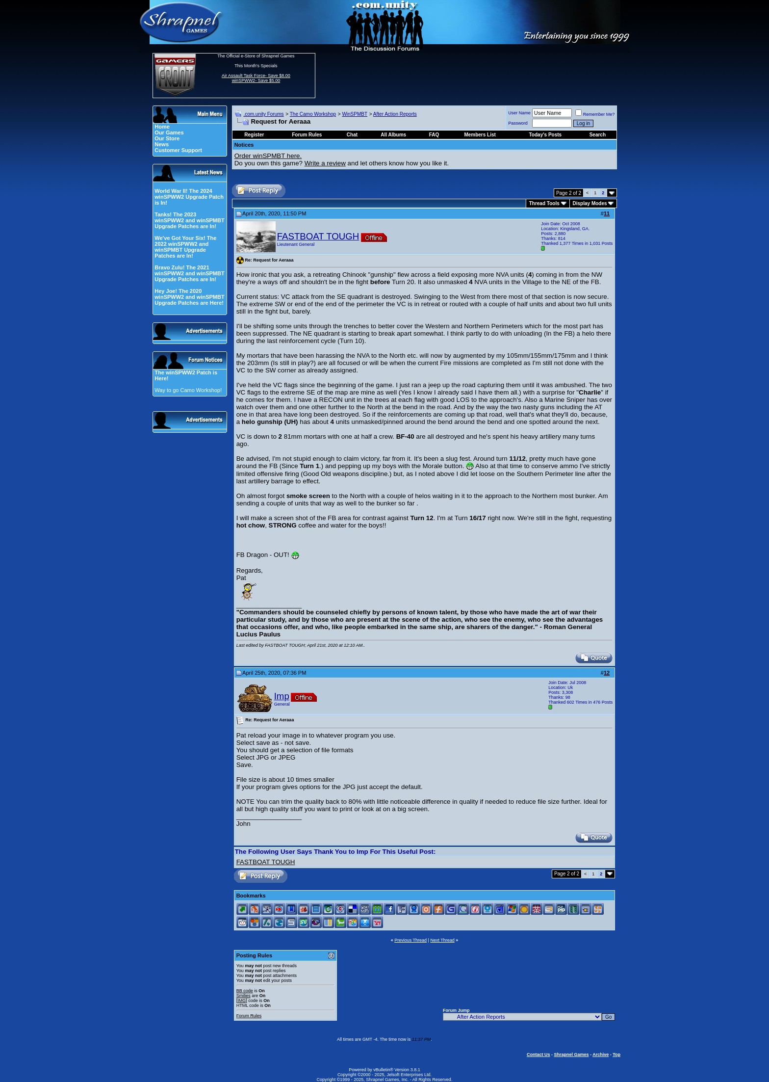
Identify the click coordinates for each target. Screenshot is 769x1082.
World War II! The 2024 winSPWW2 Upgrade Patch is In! (189, 197)
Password (518, 123)
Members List (479, 134)
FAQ (434, 134)
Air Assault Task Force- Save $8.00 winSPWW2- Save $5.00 (256, 78)
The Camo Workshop (313, 114)
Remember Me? (595, 114)
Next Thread (442, 940)
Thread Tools (544, 203)
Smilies (243, 995)
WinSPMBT (354, 114)
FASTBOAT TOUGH (318, 236)
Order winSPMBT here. (268, 155)
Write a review (325, 163)
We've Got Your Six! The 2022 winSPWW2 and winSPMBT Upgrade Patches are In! (185, 247)
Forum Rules (249, 1015)
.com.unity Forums (263, 114)
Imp (281, 696)
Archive (600, 1054)
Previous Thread (410, 940)
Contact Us (538, 1054)
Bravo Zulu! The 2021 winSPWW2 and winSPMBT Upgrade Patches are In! (189, 273)
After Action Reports (395, 114)
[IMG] (241, 1000)
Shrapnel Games (571, 1054)
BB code (244, 990)
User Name (519, 112)
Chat (352, 134)
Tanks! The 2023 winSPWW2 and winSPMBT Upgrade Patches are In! (189, 220)
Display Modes (590, 203)
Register (254, 134)
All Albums (393, 134)
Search (598, 134)
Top (616, 1054)
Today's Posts (545, 134)
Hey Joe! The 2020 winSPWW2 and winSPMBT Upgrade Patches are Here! (189, 297)
